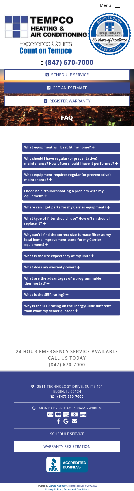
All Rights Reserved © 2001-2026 (81, 486)
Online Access (57, 485)
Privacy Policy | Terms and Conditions (67, 489)
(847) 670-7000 (67, 365)
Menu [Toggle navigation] (110, 5)
